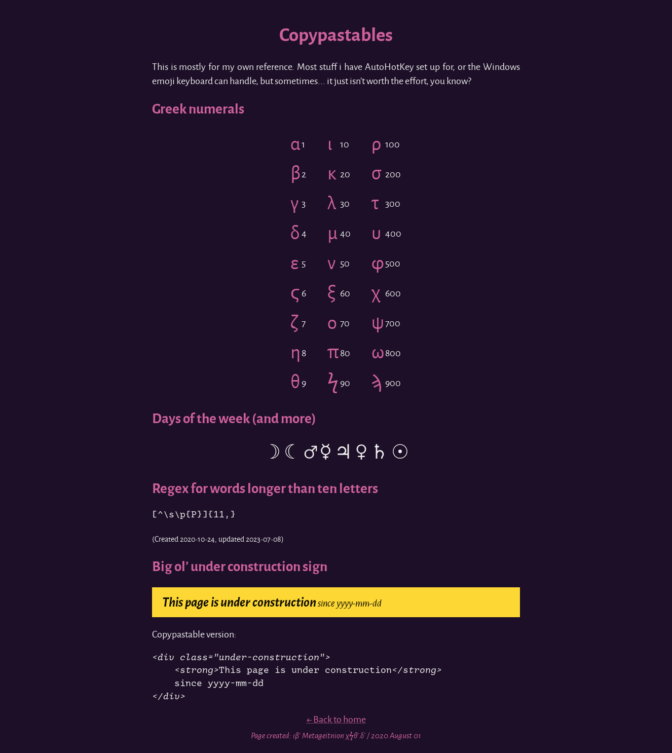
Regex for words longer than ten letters (265, 488)
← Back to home (336, 719)
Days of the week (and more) (234, 418)
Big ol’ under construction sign (239, 566)
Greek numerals (198, 109)
